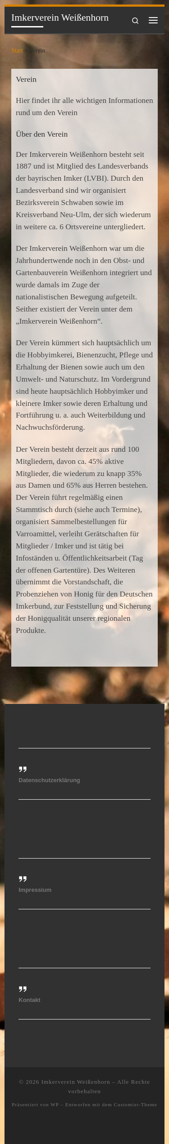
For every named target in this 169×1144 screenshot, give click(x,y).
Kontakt (29, 1000)
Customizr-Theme (135, 1104)
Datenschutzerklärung (49, 780)
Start (17, 50)
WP (54, 1104)
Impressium (34, 889)
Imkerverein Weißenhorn (75, 1081)
